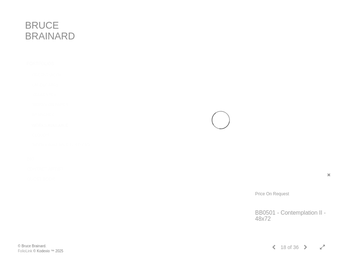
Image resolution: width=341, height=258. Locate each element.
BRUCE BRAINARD (50, 31)
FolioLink (25, 251)
